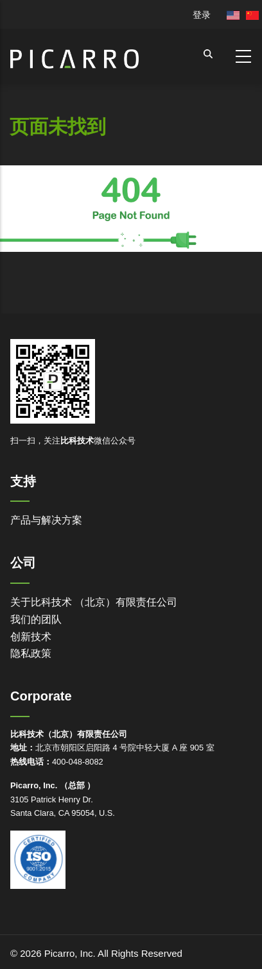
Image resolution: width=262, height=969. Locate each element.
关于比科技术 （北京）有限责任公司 (93, 602)
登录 (202, 15)
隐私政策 (30, 653)
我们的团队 (36, 619)
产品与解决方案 (46, 520)
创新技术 (30, 636)
